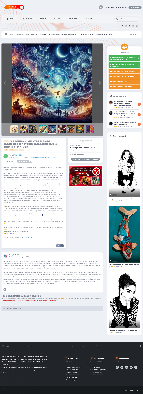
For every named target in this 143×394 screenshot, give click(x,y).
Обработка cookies (72, 377)
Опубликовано (19, 257)
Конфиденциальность (73, 375)
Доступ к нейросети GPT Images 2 (122, 76)
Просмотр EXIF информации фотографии (85, 159)
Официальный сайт (72, 372)
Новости (57, 19)
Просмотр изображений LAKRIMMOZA (43, 157)
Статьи (43, 19)
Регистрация (135, 7)
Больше (89, 19)
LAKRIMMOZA (17, 155)
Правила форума (71, 380)
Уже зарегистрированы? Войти (116, 7)
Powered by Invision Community (132, 390)
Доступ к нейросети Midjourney (121, 86)
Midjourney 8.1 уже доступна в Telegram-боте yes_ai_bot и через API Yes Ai (125, 114)
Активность (73, 19)
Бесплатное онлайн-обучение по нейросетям (122, 65)
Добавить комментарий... (12, 308)
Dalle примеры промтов (81, 148)
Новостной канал (97, 375)
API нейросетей (97, 372)
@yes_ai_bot (5, 364)
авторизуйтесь (63, 298)
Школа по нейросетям (99, 369)
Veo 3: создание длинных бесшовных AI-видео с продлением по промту (123, 103)
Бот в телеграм (96, 367)
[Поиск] (123, 19)
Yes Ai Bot (29, 237)
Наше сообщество (72, 369)
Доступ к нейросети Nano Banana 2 (122, 71)
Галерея (29, 19)
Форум (12, 19)
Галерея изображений (73, 367)
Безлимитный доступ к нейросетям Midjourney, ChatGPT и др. (123, 58)
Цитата (10, 289)
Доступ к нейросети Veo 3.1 (119, 81)
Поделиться (9, 161)
